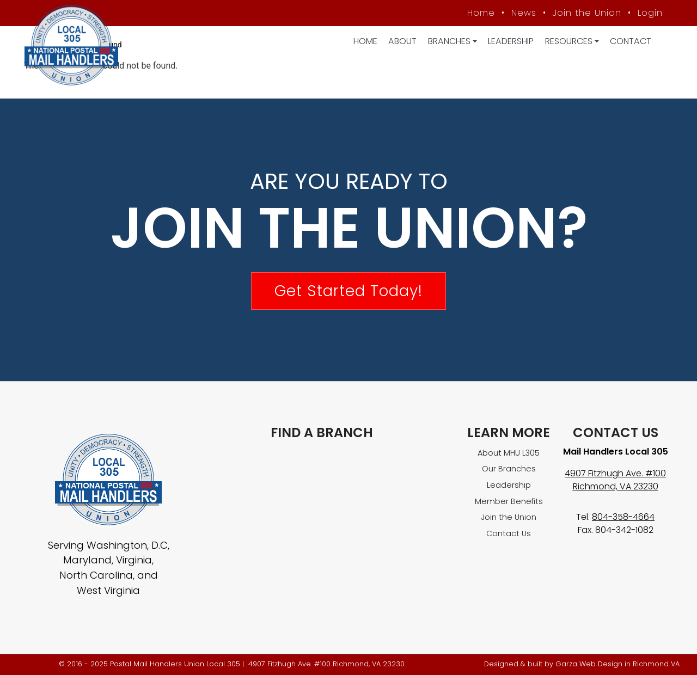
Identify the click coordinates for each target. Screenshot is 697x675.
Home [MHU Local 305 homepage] (481, 13)
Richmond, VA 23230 (615, 486)
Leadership (511, 41)
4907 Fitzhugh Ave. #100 (615, 473)
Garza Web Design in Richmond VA (617, 663)
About (402, 41)
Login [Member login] (650, 13)
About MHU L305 (509, 452)
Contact (630, 41)
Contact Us (508, 533)
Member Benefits (509, 501)
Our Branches (509, 468)
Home (365, 41)
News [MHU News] (523, 13)
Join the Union (587, 13)
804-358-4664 (623, 517)
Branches (449, 41)
